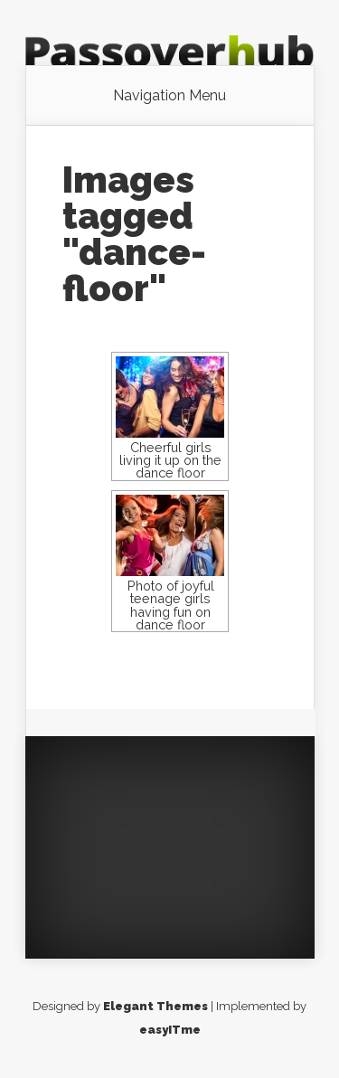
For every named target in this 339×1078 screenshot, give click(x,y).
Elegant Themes (155, 1006)
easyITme (170, 1029)
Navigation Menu (169, 96)
